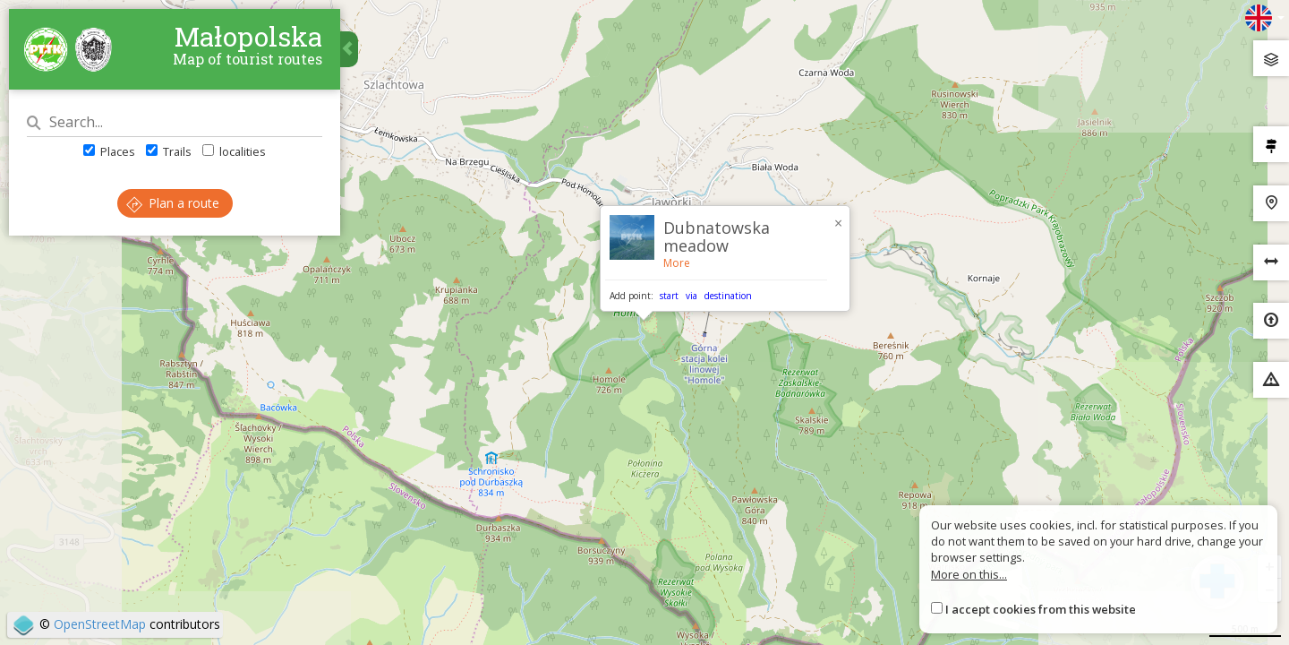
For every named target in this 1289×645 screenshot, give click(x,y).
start (669, 295)
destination (728, 295)
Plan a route (172, 202)
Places (109, 151)
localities (234, 151)
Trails (169, 151)
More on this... (969, 574)
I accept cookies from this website (1040, 609)
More (676, 263)
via (691, 295)
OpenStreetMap (100, 623)
